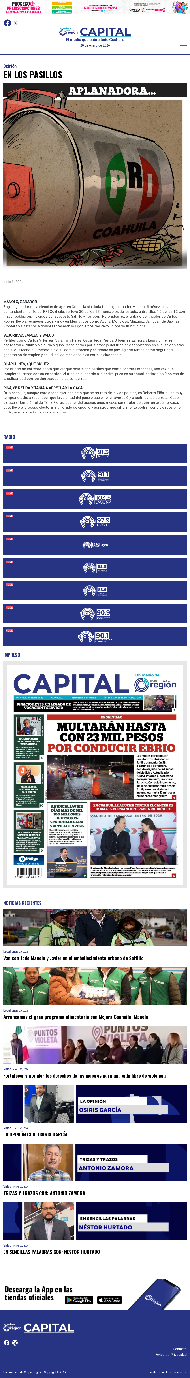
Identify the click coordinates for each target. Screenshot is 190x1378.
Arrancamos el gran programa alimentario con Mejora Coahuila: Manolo (75, 1016)
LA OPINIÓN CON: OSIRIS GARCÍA (35, 1134)
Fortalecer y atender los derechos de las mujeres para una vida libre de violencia (84, 1075)
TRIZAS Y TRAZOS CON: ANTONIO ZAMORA (44, 1193)
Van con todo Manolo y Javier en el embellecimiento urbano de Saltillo (73, 958)
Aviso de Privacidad (171, 1355)
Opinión (10, 66)
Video (7, 1069)
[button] (183, 48)
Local (7, 951)
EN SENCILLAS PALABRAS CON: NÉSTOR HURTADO (51, 1252)
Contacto (180, 1349)
